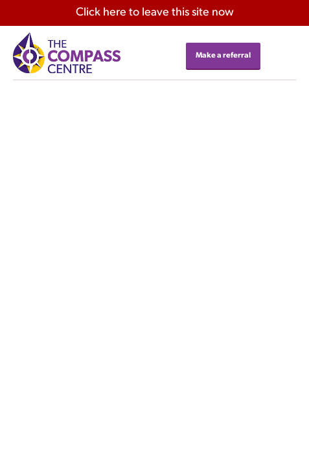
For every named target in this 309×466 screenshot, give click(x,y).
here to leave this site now (155, 12)
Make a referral (223, 56)
